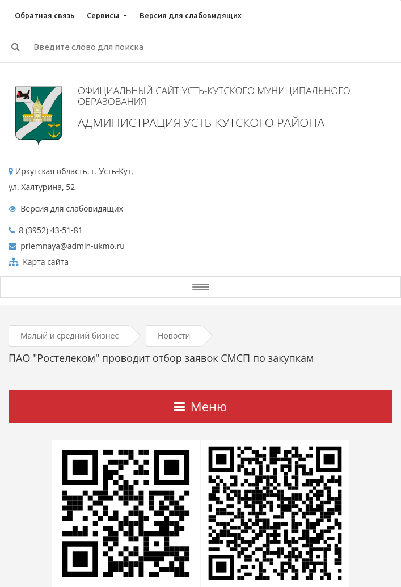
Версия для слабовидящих (191, 15)
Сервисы (103, 15)
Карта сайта (45, 261)
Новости (174, 335)
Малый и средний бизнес (69, 335)
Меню (200, 406)
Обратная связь (44, 15)
